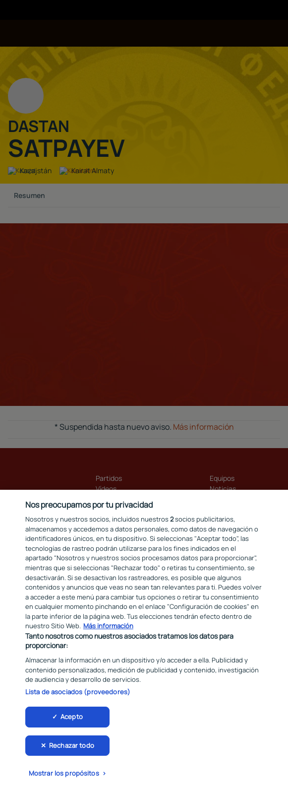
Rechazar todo (71, 748)
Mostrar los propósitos (64, 776)
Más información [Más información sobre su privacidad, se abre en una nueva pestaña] (108, 628)
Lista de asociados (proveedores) (77, 694)
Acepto (71, 719)
